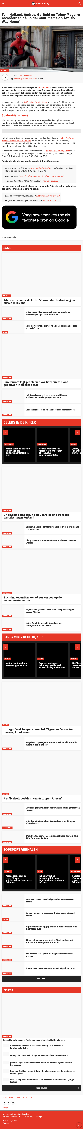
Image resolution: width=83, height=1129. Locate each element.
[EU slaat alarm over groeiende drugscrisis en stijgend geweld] (13, 914)
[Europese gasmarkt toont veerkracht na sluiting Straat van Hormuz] (13, 809)
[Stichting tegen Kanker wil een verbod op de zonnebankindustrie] (41, 572)
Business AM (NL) (10, 1117)
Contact (6, 1123)
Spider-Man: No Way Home (35, 102)
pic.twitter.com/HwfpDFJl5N (48, 196)
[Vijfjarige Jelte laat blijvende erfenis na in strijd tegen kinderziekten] (13, 822)
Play (11, 1098)
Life (30, 1098)
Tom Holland (43, 87)
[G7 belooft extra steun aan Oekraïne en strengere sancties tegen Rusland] (41, 489)
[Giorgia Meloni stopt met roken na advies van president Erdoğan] (13, 541)
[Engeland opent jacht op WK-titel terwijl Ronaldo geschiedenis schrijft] (13, 743)
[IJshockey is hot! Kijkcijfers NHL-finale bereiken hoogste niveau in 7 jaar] (13, 327)
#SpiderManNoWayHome (42, 168)
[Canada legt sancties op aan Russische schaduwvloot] (13, 410)
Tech (25, 1098)
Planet (18, 1098)
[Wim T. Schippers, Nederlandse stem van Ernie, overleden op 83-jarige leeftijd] (6, 1079)
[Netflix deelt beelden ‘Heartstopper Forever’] (41, 773)
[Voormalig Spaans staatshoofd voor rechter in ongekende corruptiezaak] (13, 528)
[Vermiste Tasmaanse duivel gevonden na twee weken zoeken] (13, 900)
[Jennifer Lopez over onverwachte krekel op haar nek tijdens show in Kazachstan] (6, 1062)
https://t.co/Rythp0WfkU (29, 176)
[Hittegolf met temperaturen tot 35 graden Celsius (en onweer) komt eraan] (41, 704)
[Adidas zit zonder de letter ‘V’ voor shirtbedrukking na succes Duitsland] (41, 275)
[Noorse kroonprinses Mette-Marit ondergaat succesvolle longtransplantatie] (13, 941)
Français (6, 1107)
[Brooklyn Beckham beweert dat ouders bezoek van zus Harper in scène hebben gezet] (6, 1071)
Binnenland (7, 593)
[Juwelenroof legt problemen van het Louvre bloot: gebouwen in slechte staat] (41, 356)
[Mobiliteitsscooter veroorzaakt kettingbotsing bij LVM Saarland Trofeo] (13, 837)
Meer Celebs (58, 1088)
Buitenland (7, 319)
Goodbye (38, 1117)
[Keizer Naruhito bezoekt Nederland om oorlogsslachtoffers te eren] (13, 624)
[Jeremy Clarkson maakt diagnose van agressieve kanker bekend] (6, 1054)
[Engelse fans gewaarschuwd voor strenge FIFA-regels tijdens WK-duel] (13, 611)
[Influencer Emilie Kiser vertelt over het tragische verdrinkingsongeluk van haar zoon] (13, 313)
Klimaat (5, 725)
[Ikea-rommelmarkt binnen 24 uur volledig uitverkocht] (13, 968)
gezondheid (7, 828)
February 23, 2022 (50, 181)
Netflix (5, 794)
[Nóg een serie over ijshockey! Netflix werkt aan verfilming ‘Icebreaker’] (52, 651)
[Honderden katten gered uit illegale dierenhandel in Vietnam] (13, 955)
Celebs (4, 70)
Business (6, 295)
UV (5, 77)
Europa (5, 919)
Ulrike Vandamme (25, 76)
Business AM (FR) (26, 1117)
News (5, 332)
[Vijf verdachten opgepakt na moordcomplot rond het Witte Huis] (13, 928)
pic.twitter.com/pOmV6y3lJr (53, 176)
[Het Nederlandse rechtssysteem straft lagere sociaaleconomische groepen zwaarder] (13, 396)
